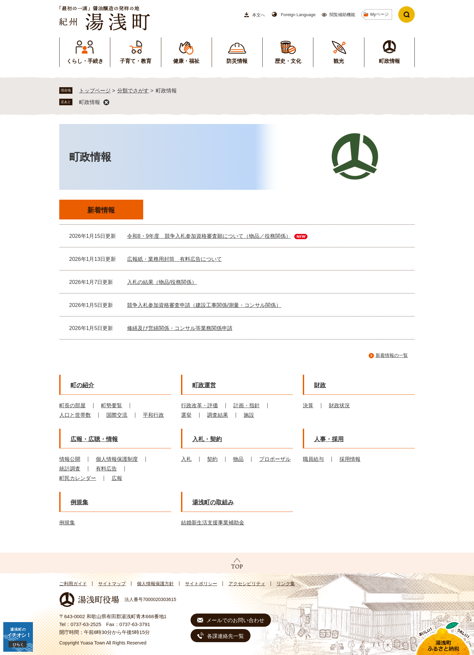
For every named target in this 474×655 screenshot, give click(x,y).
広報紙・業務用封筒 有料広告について (174, 259)
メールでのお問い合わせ (235, 620)
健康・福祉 (186, 61)
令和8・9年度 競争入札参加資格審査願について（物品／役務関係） (209, 236)
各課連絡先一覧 (225, 636)
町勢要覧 (111, 405)
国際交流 (116, 415)
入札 (186, 459)
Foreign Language (298, 14)
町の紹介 (82, 385)
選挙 (186, 415)
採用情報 (349, 459)
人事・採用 (329, 439)
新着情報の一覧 (392, 355)
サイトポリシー (201, 583)
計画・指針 (246, 405)
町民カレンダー (77, 478)
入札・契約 (207, 439)
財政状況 (339, 405)
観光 (338, 61)
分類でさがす (133, 90)
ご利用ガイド (73, 583)
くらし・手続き (84, 61)
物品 (238, 459)
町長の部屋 (72, 405)
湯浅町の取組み (213, 502)
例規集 (79, 502)
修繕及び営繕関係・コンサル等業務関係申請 (179, 328)
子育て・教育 (135, 61)
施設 (249, 415)
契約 (212, 459)
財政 (320, 385)
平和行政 (153, 415)
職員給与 (313, 459)
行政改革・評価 (199, 405)
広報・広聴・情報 (94, 439)
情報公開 (69, 459)
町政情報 (389, 61)
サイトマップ (112, 583)
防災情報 (237, 61)
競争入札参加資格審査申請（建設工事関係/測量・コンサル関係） (204, 305)
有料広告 (106, 468)
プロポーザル (275, 459)
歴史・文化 (288, 61)
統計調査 (69, 468)
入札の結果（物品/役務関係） (162, 282)
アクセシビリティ (246, 583)
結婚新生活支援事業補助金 (212, 522)
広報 (117, 478)
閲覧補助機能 (342, 14)
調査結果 (217, 415)
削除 (106, 102)
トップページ (95, 90)
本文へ (258, 15)
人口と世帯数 (75, 415)
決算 (308, 405)
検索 (406, 14)
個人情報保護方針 (155, 583)
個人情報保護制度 (117, 459)
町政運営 (204, 385)
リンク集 (285, 583)
